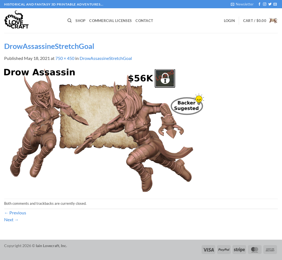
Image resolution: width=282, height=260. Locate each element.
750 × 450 (64, 58)
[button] (242, 4)
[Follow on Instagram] (264, 4)
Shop (80, 20)
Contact (144, 20)
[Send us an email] (275, 4)
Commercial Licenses (110, 20)
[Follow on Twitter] (270, 4)
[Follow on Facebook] (259, 4)
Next (11, 219)
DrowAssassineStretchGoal (106, 58)
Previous (15, 212)
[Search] (69, 20)
